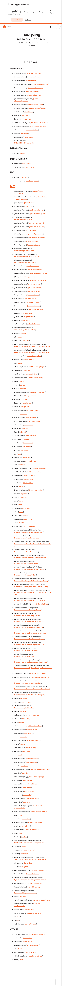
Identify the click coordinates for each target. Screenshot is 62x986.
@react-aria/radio (32, 91)
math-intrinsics (29, 526)
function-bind (28, 443)
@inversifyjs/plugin (33, 245)
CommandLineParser (35, 377)
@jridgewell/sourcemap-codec (24, 262)
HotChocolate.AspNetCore (41, 468)
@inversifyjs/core (32, 241)
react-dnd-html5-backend (40, 769)
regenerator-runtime (35, 822)
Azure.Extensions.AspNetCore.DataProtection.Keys (31, 352)
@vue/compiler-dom (34, 288)
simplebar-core (29, 850)
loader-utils (26, 508)
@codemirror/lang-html (38, 214)
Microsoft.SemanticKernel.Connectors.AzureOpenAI (32, 689)
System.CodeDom (32, 874)
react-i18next (28, 780)
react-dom (25, 773)
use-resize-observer (34, 913)
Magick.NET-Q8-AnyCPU (39, 123)
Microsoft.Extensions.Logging (24, 656)
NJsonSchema (28, 733)
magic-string (27, 519)
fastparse (24, 428)
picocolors (24, 177)
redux (20, 815)
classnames (26, 370)
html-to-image (29, 475)
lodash (21, 512)
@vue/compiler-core (34, 284)
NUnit (20, 949)
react (20, 755)
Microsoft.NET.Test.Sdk (38, 674)
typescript (24, 133)
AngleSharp (25, 320)
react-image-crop (32, 181)
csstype (22, 385)
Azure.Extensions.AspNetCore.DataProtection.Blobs (32, 346)
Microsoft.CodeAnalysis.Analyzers (26, 563)
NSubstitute (26, 163)
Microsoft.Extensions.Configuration (26, 615)
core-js (21, 381)
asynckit (23, 333)
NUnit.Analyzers (30, 952)
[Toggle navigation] (58, 26)
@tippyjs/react (29, 277)
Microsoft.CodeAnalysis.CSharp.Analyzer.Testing (31, 581)
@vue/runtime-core (33, 302)
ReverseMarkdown (32, 830)
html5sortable (28, 479)
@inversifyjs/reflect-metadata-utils (26, 256)
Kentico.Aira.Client (32, 945)
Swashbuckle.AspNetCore (39, 870)
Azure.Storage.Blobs (34, 356)
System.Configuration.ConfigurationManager (30, 880)
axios (20, 337)
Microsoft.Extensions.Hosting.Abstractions (29, 645)
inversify (23, 497)
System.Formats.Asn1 (35, 883)
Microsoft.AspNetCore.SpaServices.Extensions (30, 557)
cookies (14, 11)
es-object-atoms (31, 417)
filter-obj (23, 432)
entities (22, 153)
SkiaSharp (24, 853)
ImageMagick (27, 941)
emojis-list (25, 407)
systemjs (23, 896)
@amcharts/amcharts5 (37, 934)
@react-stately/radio (35, 104)
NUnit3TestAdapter (33, 740)
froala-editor (27, 938)
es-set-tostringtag (33, 421)
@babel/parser (29, 203)
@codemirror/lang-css (36, 210)
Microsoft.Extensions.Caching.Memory (27, 610)
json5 (20, 504)
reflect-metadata (32, 130)
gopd (19, 454)
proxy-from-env (30, 748)
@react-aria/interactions (39, 84)
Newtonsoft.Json (32, 729)
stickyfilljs (24, 867)
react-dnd (24, 766)
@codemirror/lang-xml (36, 227)
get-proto (24, 450)
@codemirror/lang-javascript (24, 219)
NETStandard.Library (35, 726)
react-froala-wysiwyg (36, 777)
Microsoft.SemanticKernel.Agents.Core (27, 683)
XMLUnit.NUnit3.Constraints (24, 143)
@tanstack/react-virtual (38, 273)
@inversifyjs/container (37, 237)
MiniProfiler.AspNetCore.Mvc (24, 708)
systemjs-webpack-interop (41, 900)
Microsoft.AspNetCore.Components (26, 538)
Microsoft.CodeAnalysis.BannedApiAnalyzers (29, 569)
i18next (21, 486)
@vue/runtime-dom (33, 306)
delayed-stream (30, 396)
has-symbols (27, 457)
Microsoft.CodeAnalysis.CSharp (25, 575)
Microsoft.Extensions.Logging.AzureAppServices (31, 662)
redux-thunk (26, 819)
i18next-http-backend (36, 490)
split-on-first (27, 863)
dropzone (24, 399)
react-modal (27, 787)
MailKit (21, 523)
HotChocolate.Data (34, 472)
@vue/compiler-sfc (33, 291)
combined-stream (32, 374)
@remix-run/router (32, 266)
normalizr (23, 737)
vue (18, 920)
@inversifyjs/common (35, 234)
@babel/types (28, 206)
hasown (22, 465)
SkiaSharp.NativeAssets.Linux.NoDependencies (30, 859)
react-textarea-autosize (39, 811)
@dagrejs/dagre (30, 230)
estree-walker (28, 425)
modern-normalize (32, 715)
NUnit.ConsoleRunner (35, 956)
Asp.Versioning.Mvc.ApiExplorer (25, 330)
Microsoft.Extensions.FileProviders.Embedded (30, 633)
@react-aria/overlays (35, 88)
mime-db (23, 698)
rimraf (21, 960)
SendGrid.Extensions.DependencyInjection (29, 843)
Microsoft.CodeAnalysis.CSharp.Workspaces (29, 600)
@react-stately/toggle (37, 108)
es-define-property (33, 410)
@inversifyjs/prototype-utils (24, 251)
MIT (12, 186)
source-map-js (29, 167)
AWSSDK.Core (28, 112)
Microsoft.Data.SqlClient (39, 604)
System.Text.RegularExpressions (25, 893)
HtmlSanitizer (28, 483)
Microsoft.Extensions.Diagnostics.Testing (28, 627)
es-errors (23, 414)
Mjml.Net (23, 711)
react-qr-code (29, 791)
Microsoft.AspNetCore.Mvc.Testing (26, 552)
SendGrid (24, 837)
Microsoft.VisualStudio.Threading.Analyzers (29, 695)
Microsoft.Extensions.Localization (26, 650)
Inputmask (24, 494)
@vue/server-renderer (36, 309)
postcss (22, 744)
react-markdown (31, 784)
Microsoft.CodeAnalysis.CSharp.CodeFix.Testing (31, 586)
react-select (27, 802)
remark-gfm (26, 826)
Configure (28, 20)
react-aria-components (38, 126)
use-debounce (28, 909)
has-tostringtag (30, 461)
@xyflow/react (29, 317)
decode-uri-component (37, 392)
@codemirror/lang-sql (36, 223)
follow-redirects (30, 436)
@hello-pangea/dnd (34, 73)
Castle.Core (26, 119)
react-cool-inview (32, 758)
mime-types (26, 702)
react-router (27, 795)
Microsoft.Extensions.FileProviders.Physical (29, 639)
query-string (26, 751)
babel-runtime (28, 359)
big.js (20, 363)
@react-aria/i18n (31, 80)
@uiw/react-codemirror (38, 280)
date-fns (23, 388)
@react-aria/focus (33, 77)
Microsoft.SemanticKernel (40, 677)
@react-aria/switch (34, 95)
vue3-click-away (30, 924)
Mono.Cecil (25, 719)
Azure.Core (25, 340)
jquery (21, 501)
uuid (18, 917)
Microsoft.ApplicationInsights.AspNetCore (28, 532)
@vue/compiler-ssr (32, 295)
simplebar (24, 846)
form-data (25, 439)
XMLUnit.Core (28, 137)
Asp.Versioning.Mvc (33, 324)
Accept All (17, 19)
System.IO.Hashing (33, 887)
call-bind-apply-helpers (37, 367)
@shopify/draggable (35, 269)
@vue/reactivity (30, 298)
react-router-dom (32, 798)
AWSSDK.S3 (26, 115)
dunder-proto (27, 403)
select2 (21, 833)
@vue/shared (27, 313)
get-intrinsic (27, 446)
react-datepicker (31, 762)
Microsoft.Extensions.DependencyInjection (29, 621)
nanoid (21, 722)
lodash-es (24, 515)
